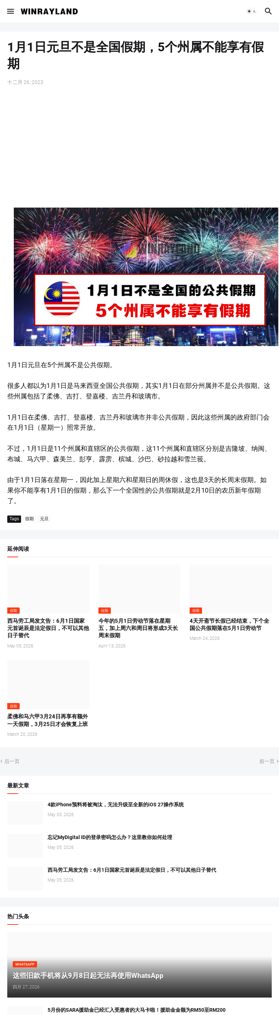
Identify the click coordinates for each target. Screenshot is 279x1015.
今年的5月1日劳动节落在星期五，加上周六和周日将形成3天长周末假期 (138, 628)
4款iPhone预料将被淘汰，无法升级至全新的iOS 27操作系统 (116, 804)
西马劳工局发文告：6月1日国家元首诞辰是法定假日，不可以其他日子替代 (48, 628)
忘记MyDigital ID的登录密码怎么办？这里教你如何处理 (110, 837)
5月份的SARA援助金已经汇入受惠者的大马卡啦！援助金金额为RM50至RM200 (137, 1010)
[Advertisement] (139, 147)
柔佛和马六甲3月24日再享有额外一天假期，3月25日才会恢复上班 (47, 720)
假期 (29, 518)
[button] (10, 11)
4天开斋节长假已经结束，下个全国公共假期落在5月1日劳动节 (229, 624)
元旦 (44, 518)
